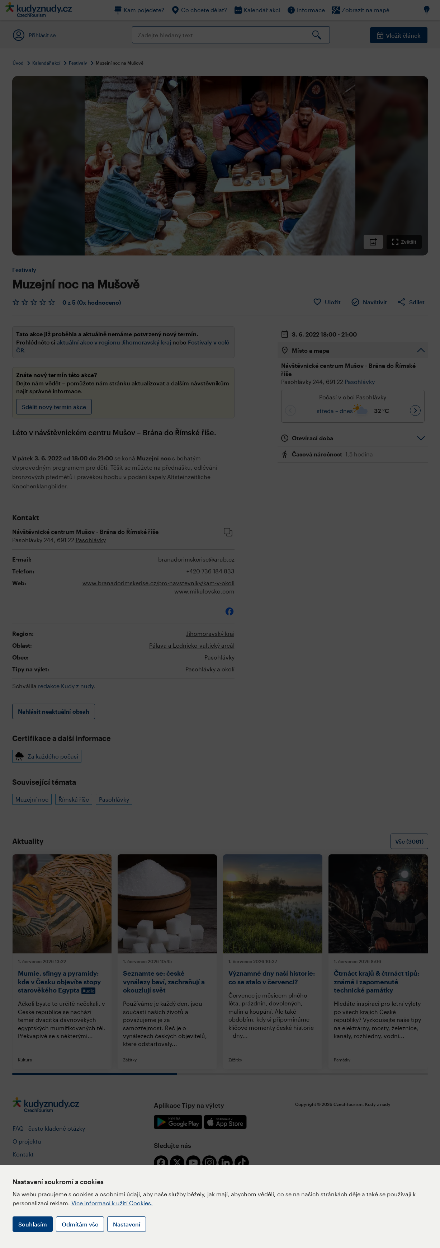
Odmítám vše (80, 1224)
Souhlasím (32, 1224)
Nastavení (126, 1224)
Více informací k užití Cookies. (112, 1203)
